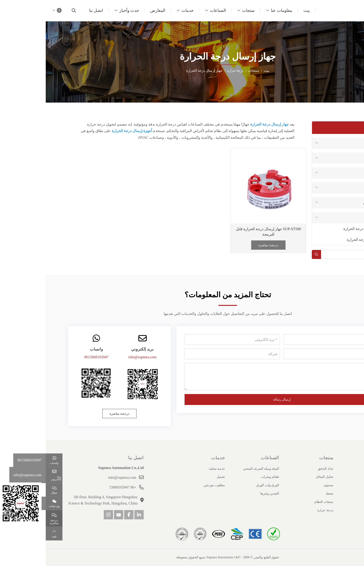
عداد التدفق (331, 143)
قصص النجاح (333, 493)
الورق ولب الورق (222, 485)
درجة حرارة (331, 218)
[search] (28, 10)
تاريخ (338, 477)
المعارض (112, 10)
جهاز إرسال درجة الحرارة (320, 240)
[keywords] (308, 254)
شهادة (338, 485)
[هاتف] (286, 354)
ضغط (335, 188)
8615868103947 (51, 357)
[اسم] (286, 339)
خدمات (142, 10)
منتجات (202, 10)
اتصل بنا (50, 10)
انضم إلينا (336, 502)
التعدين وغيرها (224, 493)
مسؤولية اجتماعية (330, 510)
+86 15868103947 (77, 487)
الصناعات (172, 10)
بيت (261, 10)
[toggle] (271, 143)
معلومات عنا (236, 10)
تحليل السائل (330, 158)
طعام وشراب (224, 477)
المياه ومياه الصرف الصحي (215, 468)
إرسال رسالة (236, 399)
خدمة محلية (171, 468)
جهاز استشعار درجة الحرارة (319, 229)
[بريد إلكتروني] (186, 339)
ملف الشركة (333, 468)
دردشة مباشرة (223, 245)
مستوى (334, 173)
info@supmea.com (97, 357)
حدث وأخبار (84, 10)
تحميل (175, 477)
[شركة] (186, 354)
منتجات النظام (329, 202)
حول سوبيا (332, 457)
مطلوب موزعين (168, 485)
